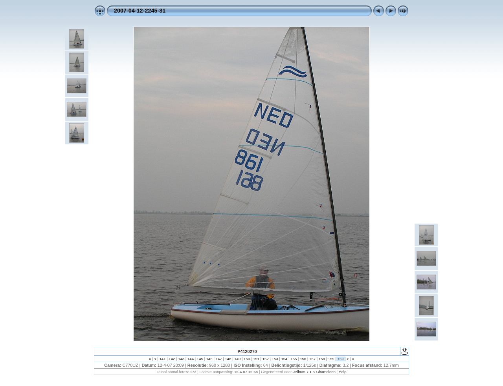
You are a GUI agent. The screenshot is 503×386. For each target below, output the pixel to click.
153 (275, 359)
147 (219, 359)
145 (200, 359)
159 (331, 359)
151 (256, 359)
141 (162, 359)
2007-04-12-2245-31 (139, 10)
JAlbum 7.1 (302, 372)
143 (181, 359)
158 (322, 359)
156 (303, 359)
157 (312, 359)
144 (190, 359)
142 (172, 359)
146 (209, 359)
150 (246, 359)
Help (343, 372)
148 (228, 359)
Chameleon (326, 372)
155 (294, 359)
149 (237, 359)
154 (284, 359)
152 (265, 359)
